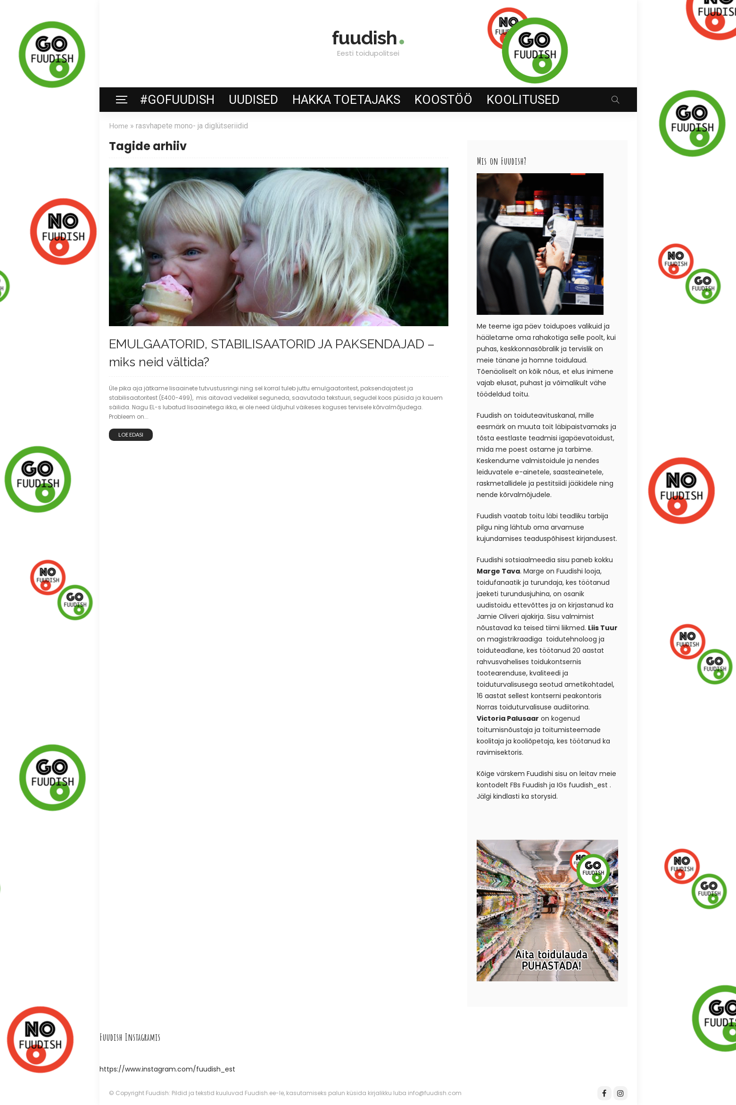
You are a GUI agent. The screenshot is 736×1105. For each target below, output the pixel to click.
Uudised (253, 100)
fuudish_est (588, 785)
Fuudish (534, 785)
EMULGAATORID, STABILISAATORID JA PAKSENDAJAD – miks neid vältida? (246, 351)
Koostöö (443, 100)
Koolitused (523, 100)
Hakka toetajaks (346, 100)
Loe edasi (130, 432)
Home (119, 125)
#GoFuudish (177, 100)
